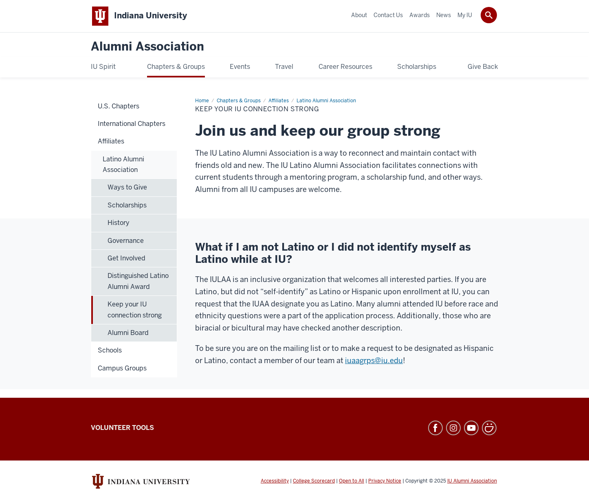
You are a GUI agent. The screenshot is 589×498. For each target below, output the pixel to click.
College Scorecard (314, 481)
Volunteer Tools (122, 427)
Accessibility (275, 481)
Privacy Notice (384, 481)
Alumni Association (147, 46)
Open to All (351, 481)
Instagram (453, 428)
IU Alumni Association (472, 481)
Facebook (435, 428)
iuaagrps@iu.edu (374, 360)
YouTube (471, 428)
